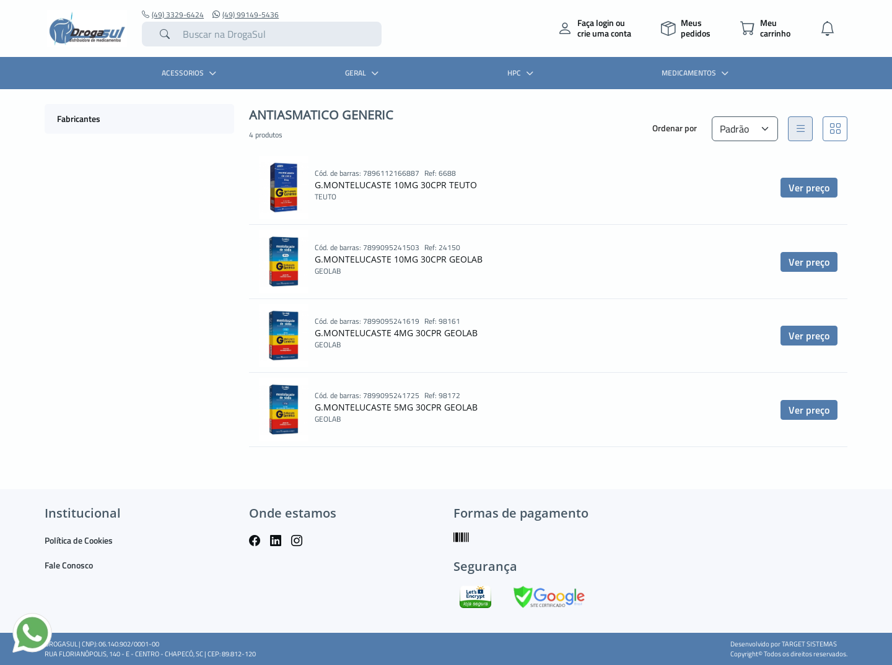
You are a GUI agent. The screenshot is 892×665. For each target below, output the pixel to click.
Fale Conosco (69, 565)
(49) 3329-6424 (173, 15)
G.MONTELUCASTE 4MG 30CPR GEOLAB (396, 333)
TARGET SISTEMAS (809, 644)
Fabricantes (78, 118)
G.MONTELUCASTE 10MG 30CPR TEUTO (396, 185)
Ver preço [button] (809, 187)
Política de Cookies (79, 540)
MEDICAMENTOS (697, 73)
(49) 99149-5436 (245, 15)
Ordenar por (674, 127)
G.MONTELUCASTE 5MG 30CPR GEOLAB (396, 407)
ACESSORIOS (190, 73)
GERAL (363, 73)
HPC (521, 73)
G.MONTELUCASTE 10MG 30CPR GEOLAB (399, 259)
